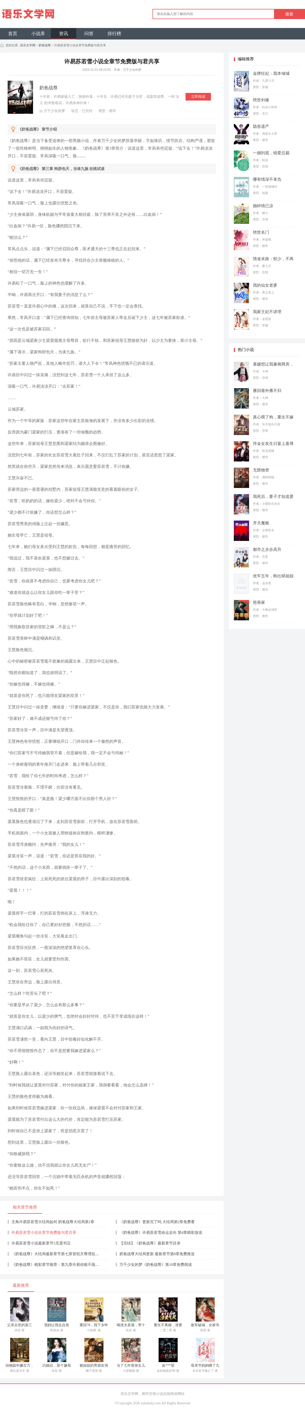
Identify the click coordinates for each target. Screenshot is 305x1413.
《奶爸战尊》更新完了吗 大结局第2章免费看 (157, 1222)
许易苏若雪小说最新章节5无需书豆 (41, 1243)
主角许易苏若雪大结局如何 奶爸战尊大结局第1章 (52, 1222)
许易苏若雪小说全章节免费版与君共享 (43, 1232)
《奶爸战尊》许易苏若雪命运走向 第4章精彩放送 (160, 1232)
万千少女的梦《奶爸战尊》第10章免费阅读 (155, 1265)
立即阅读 (198, 97)
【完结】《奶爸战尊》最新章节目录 (149, 1243)
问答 (89, 33)
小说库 (38, 33)
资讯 (63, 33)
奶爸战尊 (45, 45)
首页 (12, 33)
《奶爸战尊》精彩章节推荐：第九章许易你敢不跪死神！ (59, 1265)
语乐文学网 (27, 45)
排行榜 (114, 33)
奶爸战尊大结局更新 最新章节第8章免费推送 (157, 1254)
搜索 (289, 14)
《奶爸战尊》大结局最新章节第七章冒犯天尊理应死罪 (57, 1254)
